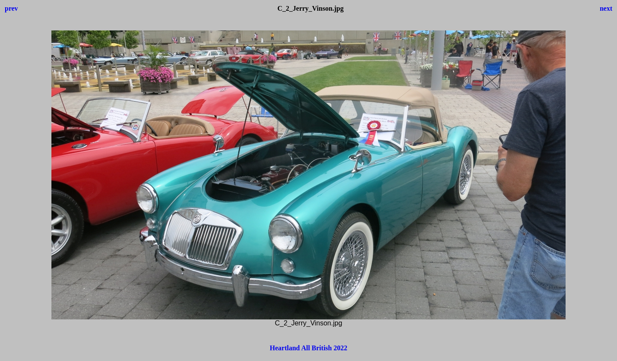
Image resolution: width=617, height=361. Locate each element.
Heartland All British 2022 (308, 348)
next (606, 8)
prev (11, 8)
